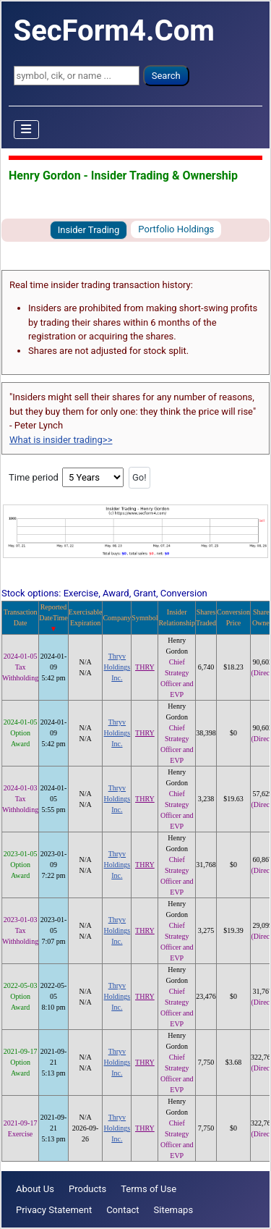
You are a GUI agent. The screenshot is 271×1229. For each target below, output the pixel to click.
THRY (145, 667)
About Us (35, 1188)
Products (87, 1188)
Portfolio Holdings (176, 229)
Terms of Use (148, 1188)
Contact (122, 1209)
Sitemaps (174, 1209)
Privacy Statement (54, 1209)
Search (166, 75)
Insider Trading (89, 229)
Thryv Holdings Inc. (117, 667)
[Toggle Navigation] (27, 129)
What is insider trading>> (60, 439)
